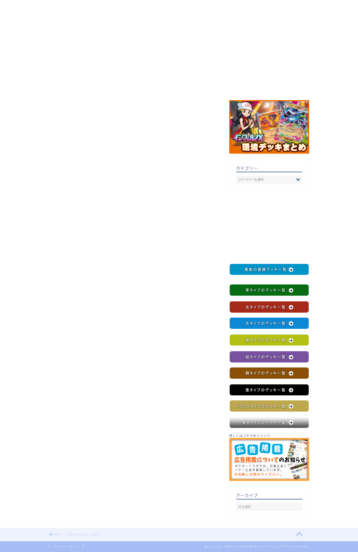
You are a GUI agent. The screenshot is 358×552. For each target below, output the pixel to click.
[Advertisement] (269, 227)
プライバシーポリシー (66, 546)
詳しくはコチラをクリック (269, 457)
